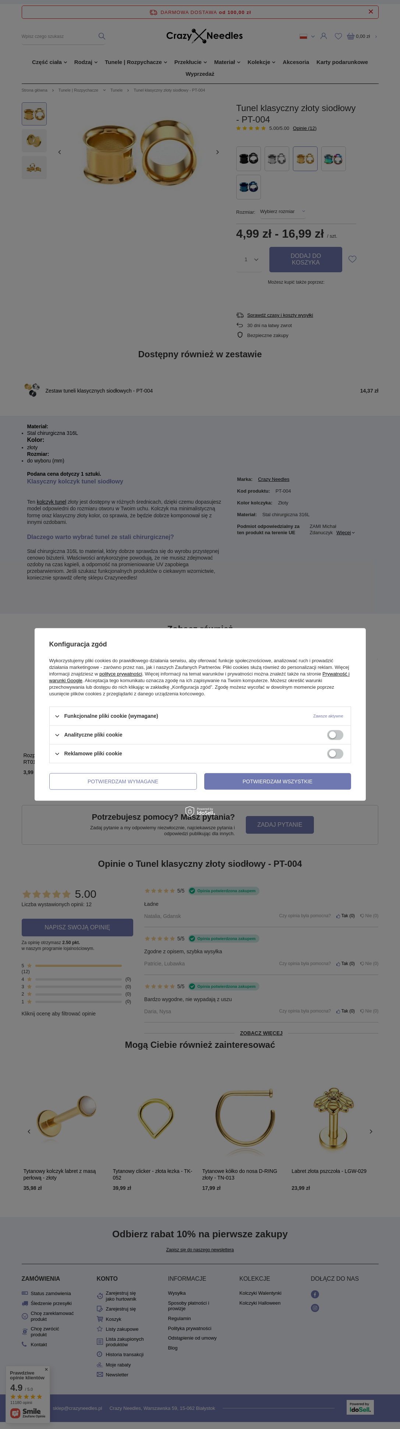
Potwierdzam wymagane (123, 781)
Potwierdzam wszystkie (277, 781)
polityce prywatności (120, 674)
